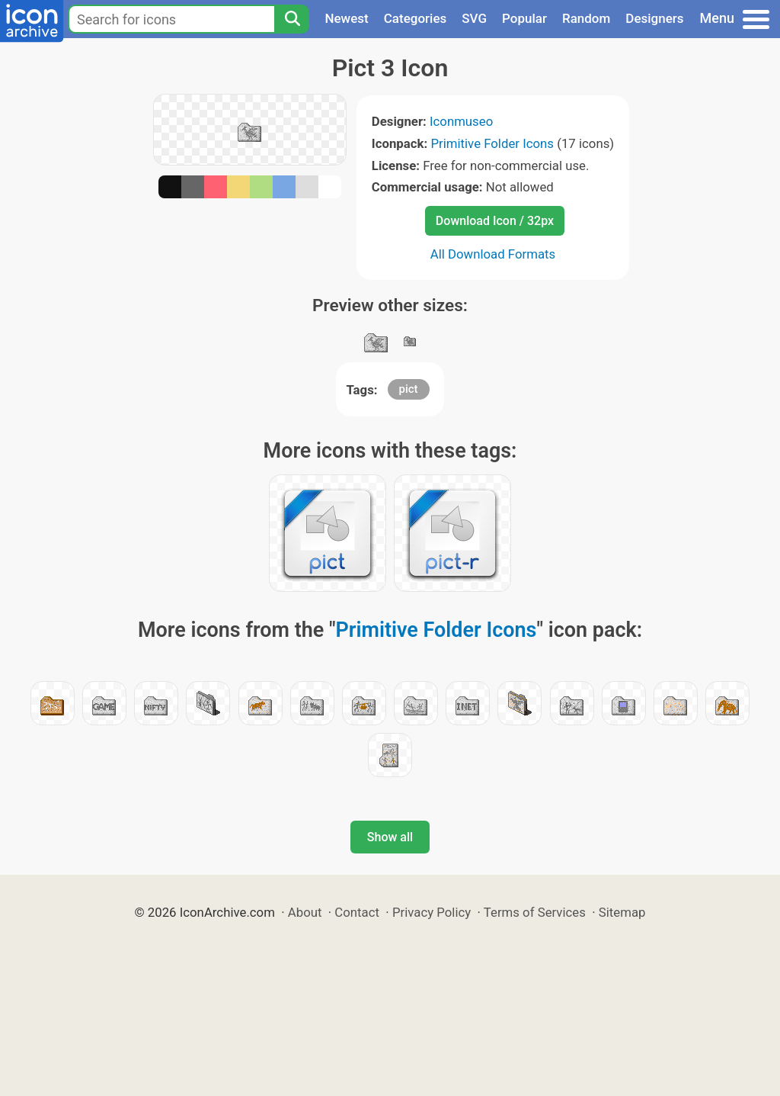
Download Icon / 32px (495, 221)
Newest (346, 18)
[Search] (291, 19)
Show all (390, 837)
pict (408, 389)
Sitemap (622, 912)
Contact (356, 912)
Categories (415, 18)
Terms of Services (535, 912)
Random (586, 18)
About (305, 912)
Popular (524, 18)
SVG (474, 18)
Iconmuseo (461, 121)
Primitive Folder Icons (492, 143)
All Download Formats (493, 254)
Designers (654, 18)
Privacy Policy (431, 912)
